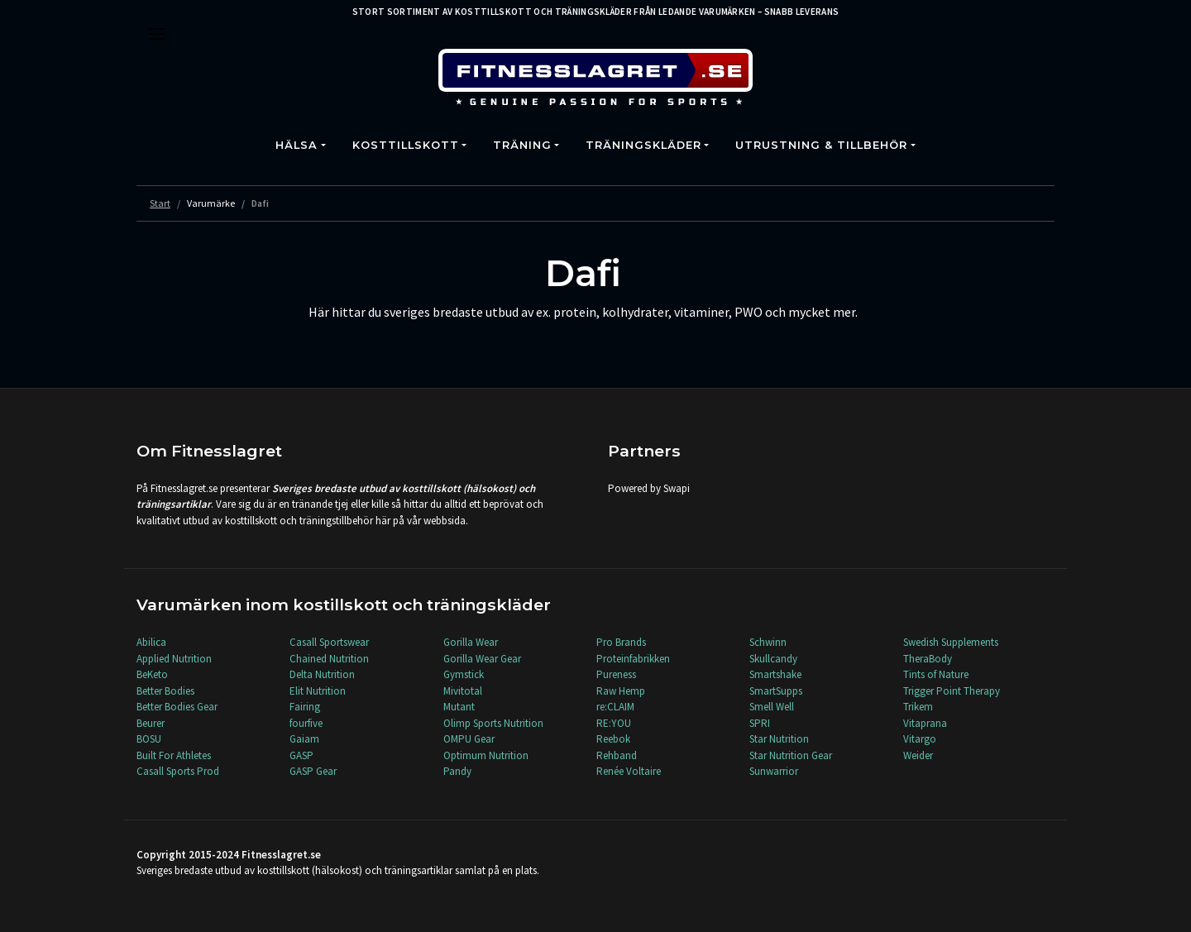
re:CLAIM (615, 707)
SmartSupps (775, 691)
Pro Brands (621, 642)
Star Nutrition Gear (790, 755)
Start (160, 203)
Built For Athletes (173, 755)
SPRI (759, 723)
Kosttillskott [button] (405, 145)
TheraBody (927, 659)
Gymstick (463, 674)
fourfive (306, 723)
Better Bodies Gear (177, 707)
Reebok (613, 739)
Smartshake (775, 674)
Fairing (304, 707)
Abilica (151, 642)
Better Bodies (165, 691)
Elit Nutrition (317, 691)
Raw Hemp (620, 691)
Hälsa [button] (296, 145)
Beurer (150, 723)
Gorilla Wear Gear (482, 659)
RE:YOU (613, 723)
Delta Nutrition (322, 674)
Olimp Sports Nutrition (493, 723)
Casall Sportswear (329, 642)
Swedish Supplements (950, 642)
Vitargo (919, 739)
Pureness (616, 674)
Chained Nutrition (329, 659)
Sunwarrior (773, 771)
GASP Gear (313, 771)
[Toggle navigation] (157, 34)
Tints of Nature (936, 674)
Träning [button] (522, 145)
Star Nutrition (779, 739)
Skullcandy (773, 659)
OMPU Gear (469, 739)
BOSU (148, 739)
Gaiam (304, 739)
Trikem (918, 707)
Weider (918, 755)
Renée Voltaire (628, 771)
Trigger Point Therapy (951, 691)
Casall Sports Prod (177, 771)
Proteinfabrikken (633, 659)
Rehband (616, 755)
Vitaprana (925, 723)
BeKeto (152, 674)
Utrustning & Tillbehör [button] (821, 145)
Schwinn (768, 642)
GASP (301, 755)
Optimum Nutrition (486, 755)
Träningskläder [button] (643, 145)
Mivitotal (462, 691)
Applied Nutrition (174, 659)
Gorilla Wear (470, 642)
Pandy (457, 771)
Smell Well (771, 707)
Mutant (459, 707)
